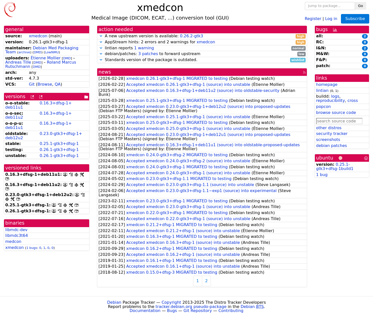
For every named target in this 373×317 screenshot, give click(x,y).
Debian (114, 302)
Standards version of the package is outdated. (202, 60)
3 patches (148, 53)
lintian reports (202, 48)
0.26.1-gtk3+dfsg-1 (59, 149)
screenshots (328, 139)
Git (32, 84)
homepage (326, 84)
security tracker (332, 133)
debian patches (331, 145)
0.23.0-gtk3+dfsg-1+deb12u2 (43, 135)
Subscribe (355, 18)
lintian (322, 90)
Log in (331, 18)
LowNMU (52, 52)
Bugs (172, 310)
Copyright (171, 302)
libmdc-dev (16, 229)
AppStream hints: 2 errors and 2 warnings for (202, 42)
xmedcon (38, 36)
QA (58, 84)
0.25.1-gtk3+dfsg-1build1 (334, 166)
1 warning (144, 48)
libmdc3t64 (16, 235)
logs (335, 96)
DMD (37, 52)
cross (352, 100)
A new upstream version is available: (202, 36)
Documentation (145, 310)
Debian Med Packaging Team (41, 50)
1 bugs (31, 248)
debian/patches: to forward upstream (202, 54)
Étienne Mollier (45, 58)
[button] (101, 36)
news (104, 72)
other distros (328, 127)
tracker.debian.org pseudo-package (191, 306)
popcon (323, 106)
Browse (45, 84)
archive (24, 52)
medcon (13, 241)
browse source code (336, 112)
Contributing (230, 310)
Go (360, 6)
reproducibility (330, 100)
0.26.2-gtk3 (191, 36)
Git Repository (198, 310)
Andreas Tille (18, 62)
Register (313, 18)
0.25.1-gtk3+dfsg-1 (59, 143)
